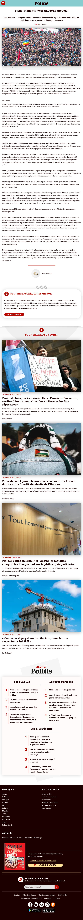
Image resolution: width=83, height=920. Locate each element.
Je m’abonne (46, 800)
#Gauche (20, 838)
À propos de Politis (49, 805)
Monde (5, 811)
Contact (17, 895)
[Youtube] (41, 904)
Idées (4, 805)
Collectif (36, 24)
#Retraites (29, 838)
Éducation (6, 819)
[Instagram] (47, 904)
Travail (4, 814)
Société (5, 802)
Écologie (5, 800)
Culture (5, 808)
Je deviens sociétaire (49, 797)
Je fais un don (46, 794)
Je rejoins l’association (50, 802)
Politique (5, 797)
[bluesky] (36, 904)
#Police (12, 838)
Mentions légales (29, 895)
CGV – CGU (62, 895)
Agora (4, 794)
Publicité (47, 898)
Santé (4, 822)
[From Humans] (53, 904)
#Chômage (38, 838)
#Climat (5, 838)
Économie (6, 816)
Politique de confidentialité (31, 898)
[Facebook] (30, 904)
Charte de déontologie (47, 895)
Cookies (57, 898)
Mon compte (46, 808)
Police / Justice (7, 825)
